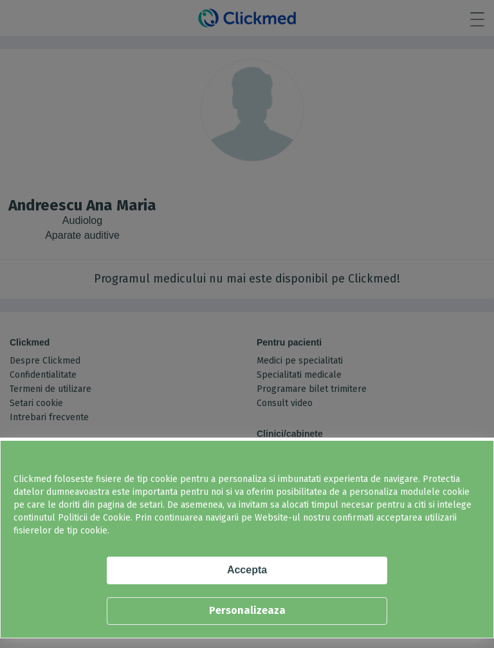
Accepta (247, 569)
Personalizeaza (247, 610)
